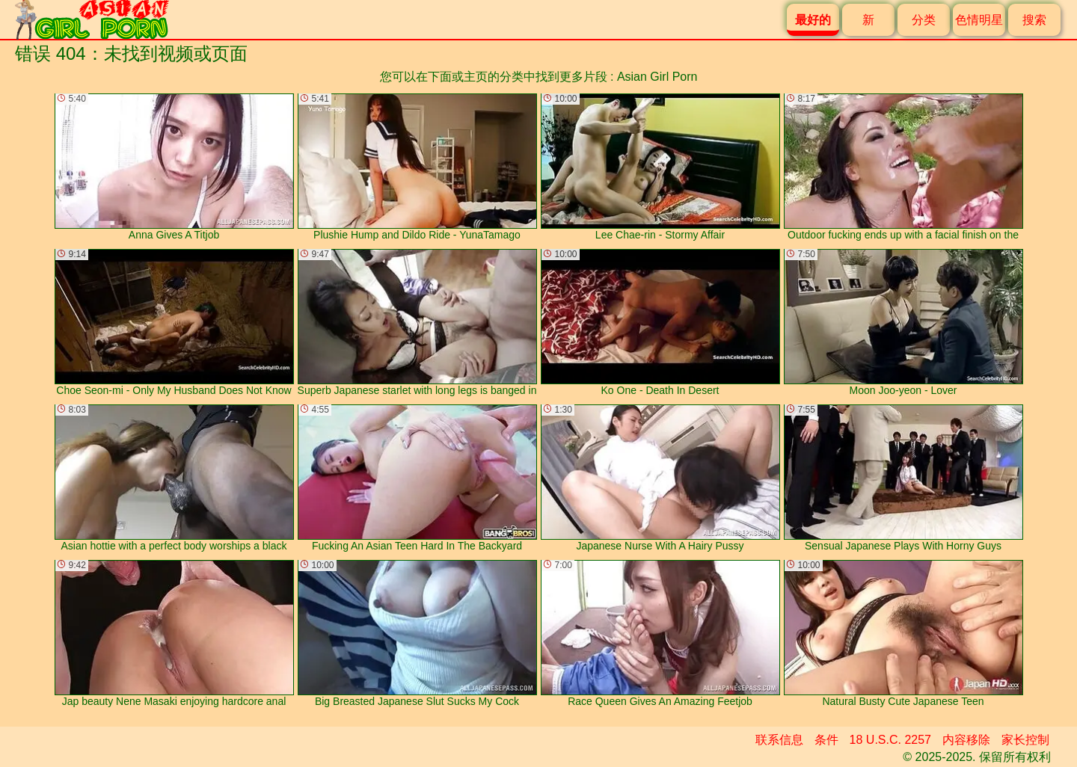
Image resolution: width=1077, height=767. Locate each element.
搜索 (1034, 19)
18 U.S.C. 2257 (890, 739)
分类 (924, 19)
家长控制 (1025, 739)
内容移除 (966, 739)
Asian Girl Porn (657, 76)
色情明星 (979, 19)
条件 (826, 739)
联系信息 (779, 739)
